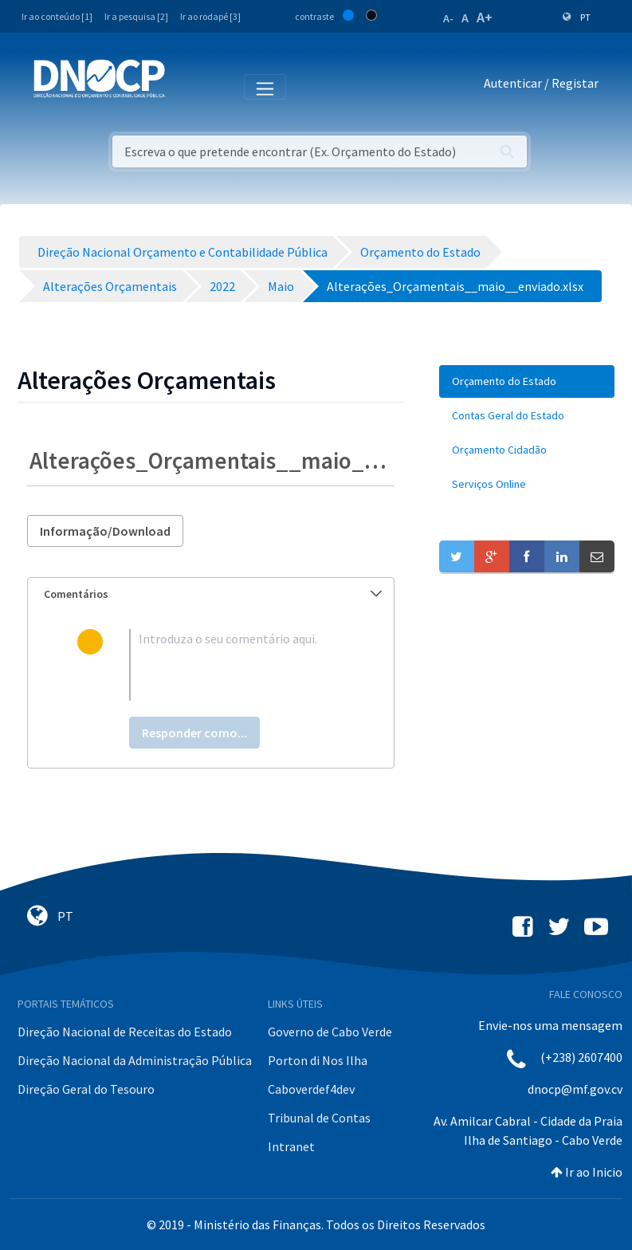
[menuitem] (526, 381)
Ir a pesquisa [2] (136, 16)
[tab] (211, 594)
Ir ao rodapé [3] (210, 16)
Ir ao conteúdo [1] (57, 16)
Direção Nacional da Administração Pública (135, 1060)
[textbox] (236, 665)
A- (448, 18)
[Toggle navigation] (186, 86)
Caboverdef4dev (311, 1089)
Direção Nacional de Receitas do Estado (125, 1032)
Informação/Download (105, 531)
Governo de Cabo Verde (330, 1032)
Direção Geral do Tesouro (86, 1089)
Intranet (291, 1146)
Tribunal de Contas (319, 1118)
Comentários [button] (213, 594)
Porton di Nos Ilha (317, 1060)
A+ (485, 17)
